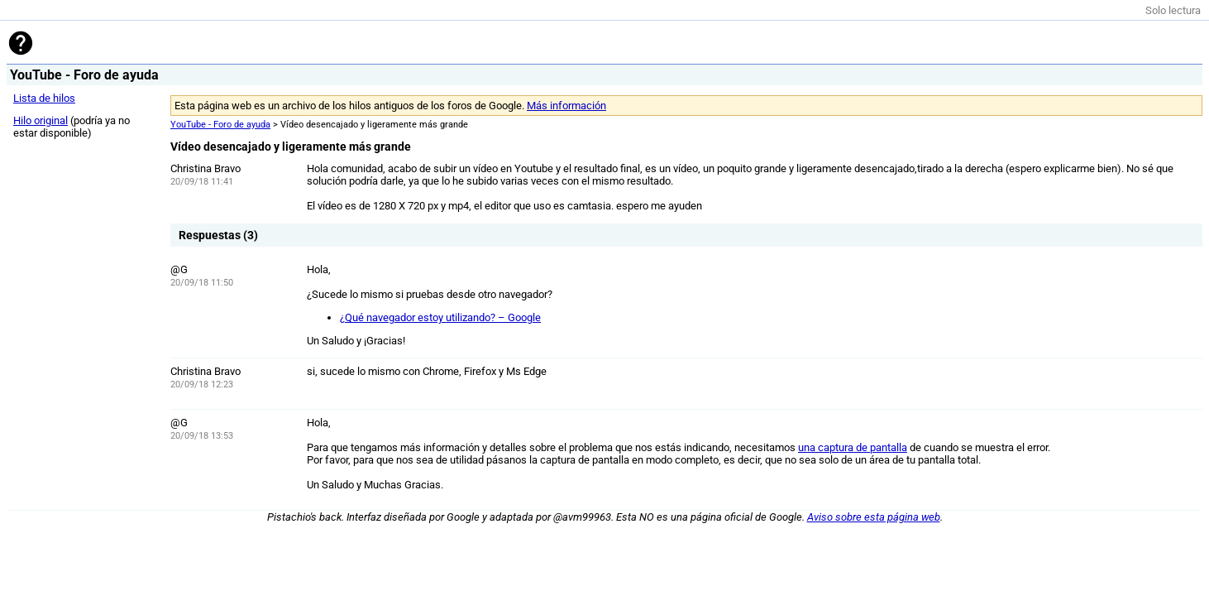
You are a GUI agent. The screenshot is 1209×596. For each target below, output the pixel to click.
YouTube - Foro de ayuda (220, 124)
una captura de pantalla (852, 447)
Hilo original (40, 120)
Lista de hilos (44, 98)
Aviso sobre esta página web (873, 517)
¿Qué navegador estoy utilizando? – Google (440, 317)
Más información (566, 105)
